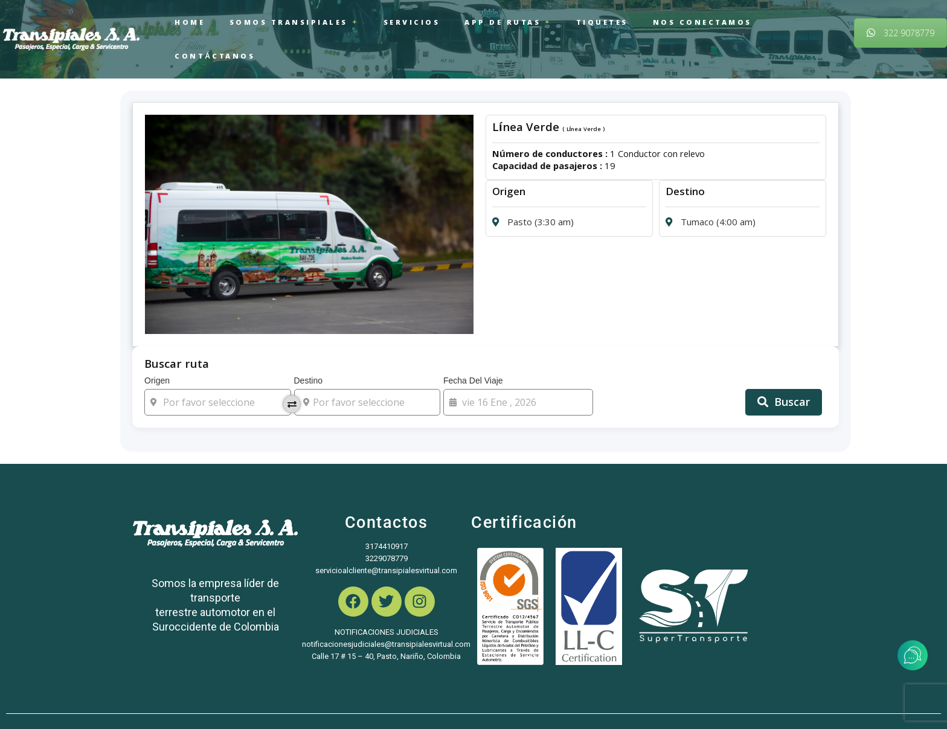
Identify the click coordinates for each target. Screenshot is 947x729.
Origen (217, 361)
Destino (367, 361)
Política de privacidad (523, 698)
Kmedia (310, 698)
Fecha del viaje (518, 361)
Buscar (783, 368)
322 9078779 (900, 15)
